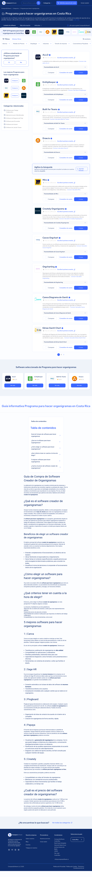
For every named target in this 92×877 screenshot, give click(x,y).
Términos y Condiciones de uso (78, 867)
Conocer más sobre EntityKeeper (77, 90)
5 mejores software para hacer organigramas (40, 461)
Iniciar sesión (85, 3)
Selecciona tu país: (76, 834)
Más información (25, 25)
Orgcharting (49, 266)
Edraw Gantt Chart (52, 328)
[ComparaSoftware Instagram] (19, 850)
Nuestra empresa (31, 835)
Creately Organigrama (53, 208)
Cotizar (81, 72)
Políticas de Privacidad (59, 866)
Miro (45, 179)
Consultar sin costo (65, 72)
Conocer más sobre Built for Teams (59, 119)
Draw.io (46, 138)
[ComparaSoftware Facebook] (15, 850)
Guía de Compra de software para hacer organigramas (43, 435)
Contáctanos (58, 835)
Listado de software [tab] (10, 25)
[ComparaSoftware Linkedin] (9, 850)
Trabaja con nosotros (31, 848)
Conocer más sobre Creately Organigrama (70, 218)
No (21, 62)
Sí (9, 62)
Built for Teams (50, 109)
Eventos (28, 845)
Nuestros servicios (45, 838)
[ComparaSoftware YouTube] (12, 850)
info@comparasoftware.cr (61, 859)
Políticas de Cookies (71, 866)
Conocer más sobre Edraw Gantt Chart (75, 338)
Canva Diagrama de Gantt (55, 297)
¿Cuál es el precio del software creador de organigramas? (44, 467)
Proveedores (44, 835)
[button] (65, 67)
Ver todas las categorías (62, 823)
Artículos (38, 25)
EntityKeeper (49, 82)
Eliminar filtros (16, 39)
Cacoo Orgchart (50, 237)
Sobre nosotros (30, 838)
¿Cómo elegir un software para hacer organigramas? (42, 448)
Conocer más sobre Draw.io (60, 148)
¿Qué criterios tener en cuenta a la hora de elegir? (44, 454)
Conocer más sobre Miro (73, 189)
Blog (27, 841)
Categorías (48, 3)
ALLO (45, 54)
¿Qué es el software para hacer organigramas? (41, 441)
